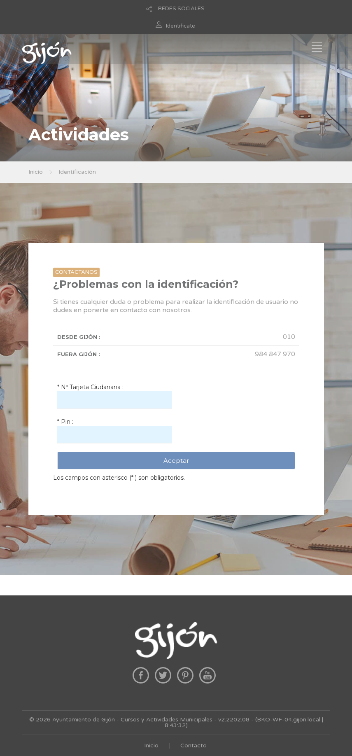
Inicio (35, 171)
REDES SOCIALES (181, 8)
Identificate (180, 26)
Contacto (193, 745)
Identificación (77, 171)
